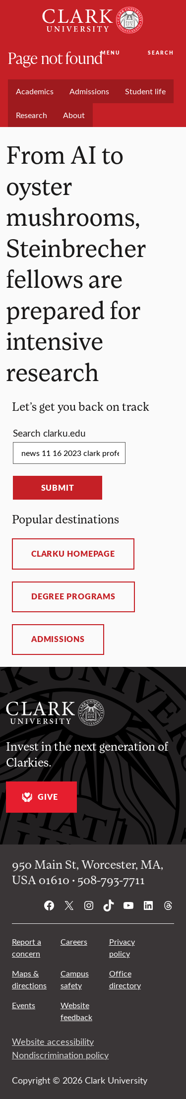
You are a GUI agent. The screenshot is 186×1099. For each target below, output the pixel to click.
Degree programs (73, 596)
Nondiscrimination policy (60, 1055)
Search (161, 52)
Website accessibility (53, 1041)
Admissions (58, 639)
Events (23, 1005)
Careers (74, 941)
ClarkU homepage (73, 553)
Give (38, 797)
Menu (110, 52)
